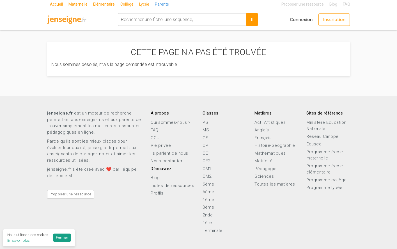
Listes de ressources (172, 185)
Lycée (144, 4)
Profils (157, 193)
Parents (162, 4)
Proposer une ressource (302, 4)
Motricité (263, 160)
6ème (208, 184)
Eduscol (314, 144)
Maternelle (78, 4)
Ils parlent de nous (169, 153)
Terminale (212, 230)
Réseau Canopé (322, 136)
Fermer (62, 237)
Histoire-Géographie (274, 145)
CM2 (207, 176)
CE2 (206, 160)
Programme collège (326, 179)
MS (206, 130)
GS (205, 137)
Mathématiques (270, 153)
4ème (208, 199)
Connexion (301, 19)
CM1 (207, 168)
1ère (207, 222)
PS (205, 122)
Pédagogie (265, 168)
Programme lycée (324, 187)
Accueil (56, 4)
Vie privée (161, 145)
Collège (127, 4)
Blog (333, 4)
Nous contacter (166, 160)
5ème (208, 191)
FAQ (346, 4)
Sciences (264, 176)
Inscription (334, 19)
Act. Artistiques (270, 122)
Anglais (261, 130)
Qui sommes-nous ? (171, 122)
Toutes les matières (274, 184)
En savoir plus (18, 240)
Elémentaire (104, 4)
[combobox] (182, 19)
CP (205, 145)
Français (263, 137)
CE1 (206, 153)
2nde (208, 215)
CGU (155, 137)
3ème (208, 207)
